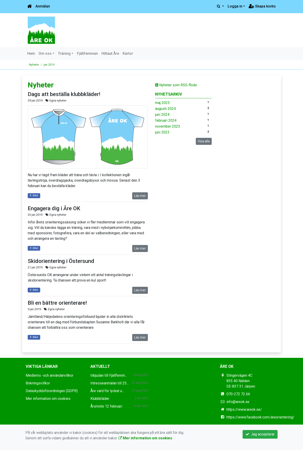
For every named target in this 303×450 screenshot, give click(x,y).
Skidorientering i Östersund (61, 261)
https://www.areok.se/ (244, 409)
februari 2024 (165, 120)
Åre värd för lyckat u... (107, 391)
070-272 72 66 (238, 394)
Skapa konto (262, 6)
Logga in (235, 6)
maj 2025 (162, 103)
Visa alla (204, 141)
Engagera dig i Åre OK (54, 208)
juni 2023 (162, 132)
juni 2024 (162, 114)
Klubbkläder (99, 398)
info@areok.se (237, 402)
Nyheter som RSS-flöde (176, 85)
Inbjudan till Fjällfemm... (108, 375)
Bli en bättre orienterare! (57, 303)
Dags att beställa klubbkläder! (64, 94)
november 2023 (167, 126)
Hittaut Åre (110, 53)
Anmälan (42, 6)
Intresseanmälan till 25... (109, 383)
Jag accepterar (260, 434)
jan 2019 (49, 64)
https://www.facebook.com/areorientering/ (260, 417)
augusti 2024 (165, 108)
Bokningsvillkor (38, 383)
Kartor (128, 53)
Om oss (45, 53)
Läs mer (140, 196)
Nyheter (34, 64)
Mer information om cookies (48, 398)
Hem (31, 53)
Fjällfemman (87, 53)
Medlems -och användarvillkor (49, 375)
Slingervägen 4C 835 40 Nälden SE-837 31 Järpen (240, 380)
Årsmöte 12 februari (106, 406)
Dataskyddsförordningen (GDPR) (52, 391)
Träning (64, 53)
